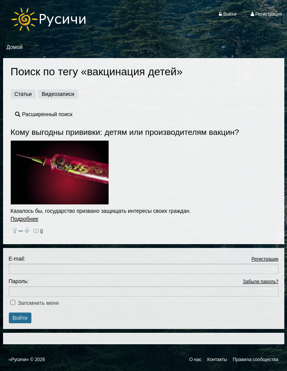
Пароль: (19, 281)
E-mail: (17, 259)
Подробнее (25, 219)
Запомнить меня (38, 303)
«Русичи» (19, 359)
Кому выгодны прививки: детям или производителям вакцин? (125, 132)
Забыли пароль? (261, 281)
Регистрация (264, 259)
